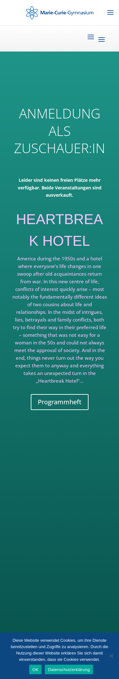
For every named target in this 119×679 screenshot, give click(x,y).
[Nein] (111, 656)
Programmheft (60, 402)
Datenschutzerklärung (68, 669)
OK (35, 669)
